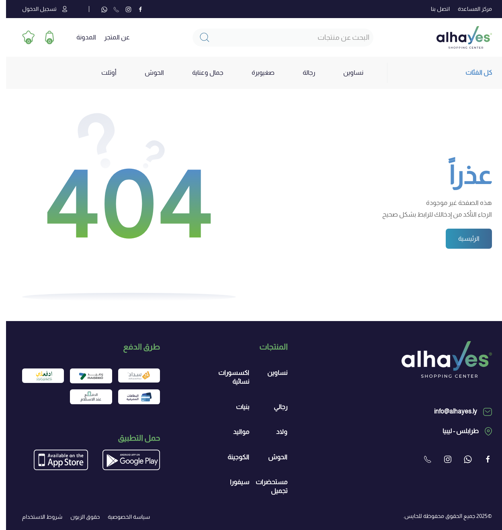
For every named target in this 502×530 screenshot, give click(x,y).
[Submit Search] (198, 38)
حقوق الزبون (79, 517)
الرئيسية (462, 238)
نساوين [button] (347, 72)
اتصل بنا (434, 9)
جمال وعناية (201, 72)
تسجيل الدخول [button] (38, 9)
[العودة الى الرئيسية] (458, 37)
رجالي (274, 406)
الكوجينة (232, 457)
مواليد (235, 431)
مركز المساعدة (469, 9)
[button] (43, 38)
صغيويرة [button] (257, 72)
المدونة (80, 37)
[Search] (276, 38)
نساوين (271, 372)
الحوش (271, 457)
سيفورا (233, 482)
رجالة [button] (303, 72)
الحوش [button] (148, 72)
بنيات (236, 406)
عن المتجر (111, 37)
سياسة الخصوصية (123, 517)
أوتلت (103, 72)
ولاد (275, 431)
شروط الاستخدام (36, 517)
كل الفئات (472, 72)
